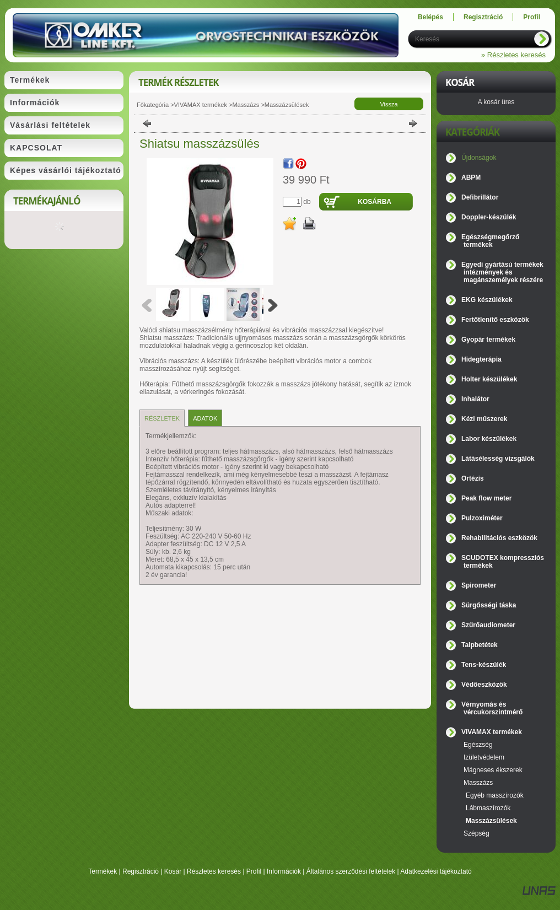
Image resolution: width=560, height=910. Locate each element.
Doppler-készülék (488, 217)
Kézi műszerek (484, 419)
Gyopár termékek (488, 339)
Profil (253, 871)
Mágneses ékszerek (493, 770)
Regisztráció (140, 871)
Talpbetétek (479, 645)
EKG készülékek (487, 300)
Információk (284, 871)
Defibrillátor (479, 197)
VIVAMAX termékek (200, 104)
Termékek (102, 871)
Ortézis (472, 478)
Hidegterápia (481, 359)
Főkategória (153, 104)
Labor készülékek (488, 439)
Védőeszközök (484, 684)
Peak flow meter (486, 498)
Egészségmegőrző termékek (490, 241)
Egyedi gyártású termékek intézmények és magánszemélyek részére (502, 272)
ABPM (471, 177)
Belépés (430, 17)
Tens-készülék (483, 665)
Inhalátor (475, 399)
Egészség (478, 745)
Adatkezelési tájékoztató (435, 871)
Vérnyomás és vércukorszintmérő (492, 708)
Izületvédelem (484, 757)
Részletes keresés (214, 871)
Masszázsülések (287, 104)
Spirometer (478, 585)
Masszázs (245, 104)
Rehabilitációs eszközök (499, 538)
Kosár (172, 871)
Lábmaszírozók (488, 808)
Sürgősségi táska (488, 605)
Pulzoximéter (482, 518)
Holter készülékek (489, 379)
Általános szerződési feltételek (350, 871)
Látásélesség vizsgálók (498, 458)
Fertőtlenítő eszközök (495, 320)
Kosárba (374, 202)
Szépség (476, 833)
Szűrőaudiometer (488, 625)
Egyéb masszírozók (495, 795)
